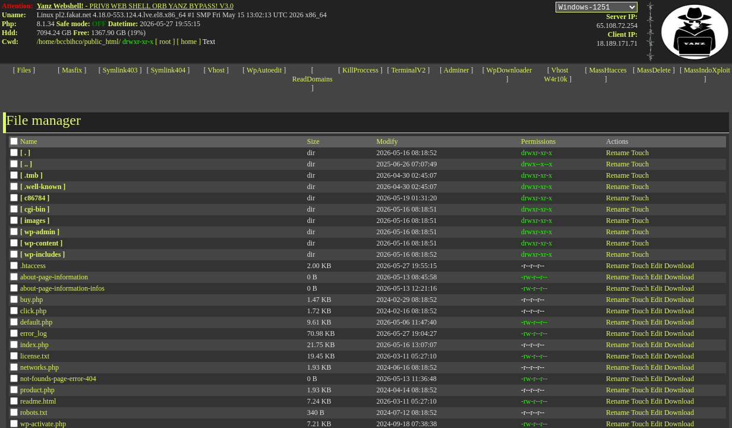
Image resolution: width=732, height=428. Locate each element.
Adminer (456, 70)
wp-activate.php (43, 424)
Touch (640, 153)
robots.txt (34, 412)
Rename (617, 153)
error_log (33, 333)
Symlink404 (168, 70)
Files (24, 70)
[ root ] (165, 41)
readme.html (38, 401)
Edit (656, 266)
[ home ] (189, 41)
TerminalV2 (408, 70)
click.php (33, 311)
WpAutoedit (264, 70)
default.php (36, 322)
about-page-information (54, 277)
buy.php (31, 299)
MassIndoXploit (707, 70)
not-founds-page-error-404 (58, 378)
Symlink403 (120, 70)
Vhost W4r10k (556, 74)
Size (313, 141)
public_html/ (102, 41)
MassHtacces (607, 70)
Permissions (538, 141)
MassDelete (654, 70)
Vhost (216, 70)
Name (28, 141)
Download (679, 266)
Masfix (72, 70)
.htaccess (33, 266)
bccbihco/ (70, 41)
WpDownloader (509, 70)
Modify (387, 141)
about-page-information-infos (62, 288)
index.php (34, 345)
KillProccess (360, 70)
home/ (47, 41)
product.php (37, 390)
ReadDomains (312, 79)
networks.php (39, 367)
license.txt (34, 356)
